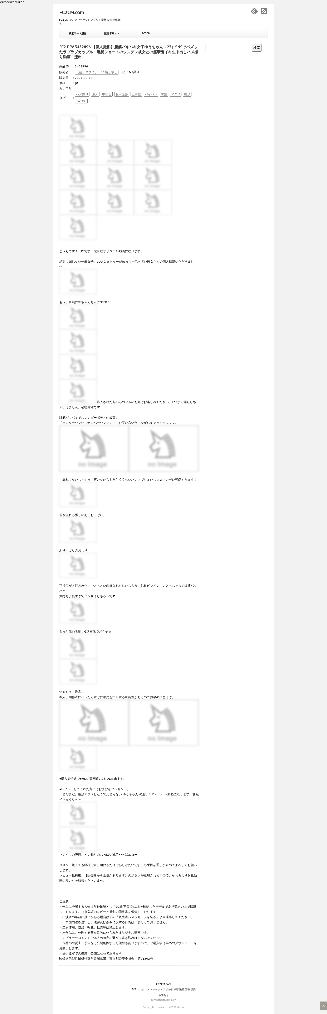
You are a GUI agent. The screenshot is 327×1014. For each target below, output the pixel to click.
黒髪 (164, 94)
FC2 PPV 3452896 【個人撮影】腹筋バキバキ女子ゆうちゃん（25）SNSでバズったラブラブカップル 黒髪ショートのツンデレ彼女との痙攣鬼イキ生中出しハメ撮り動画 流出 (128, 52)
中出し (107, 94)
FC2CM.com (71, 12)
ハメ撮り (82, 94)
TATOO (81, 101)
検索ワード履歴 (77, 33)
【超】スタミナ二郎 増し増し (96, 72)
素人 (95, 94)
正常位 (136, 94)
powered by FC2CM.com (170, 1007)
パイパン (151, 94)
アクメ (175, 94)
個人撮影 (121, 94)
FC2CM (146, 33)
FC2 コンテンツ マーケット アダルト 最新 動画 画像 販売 (164, 989)
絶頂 (187, 94)
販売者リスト (111, 33)
